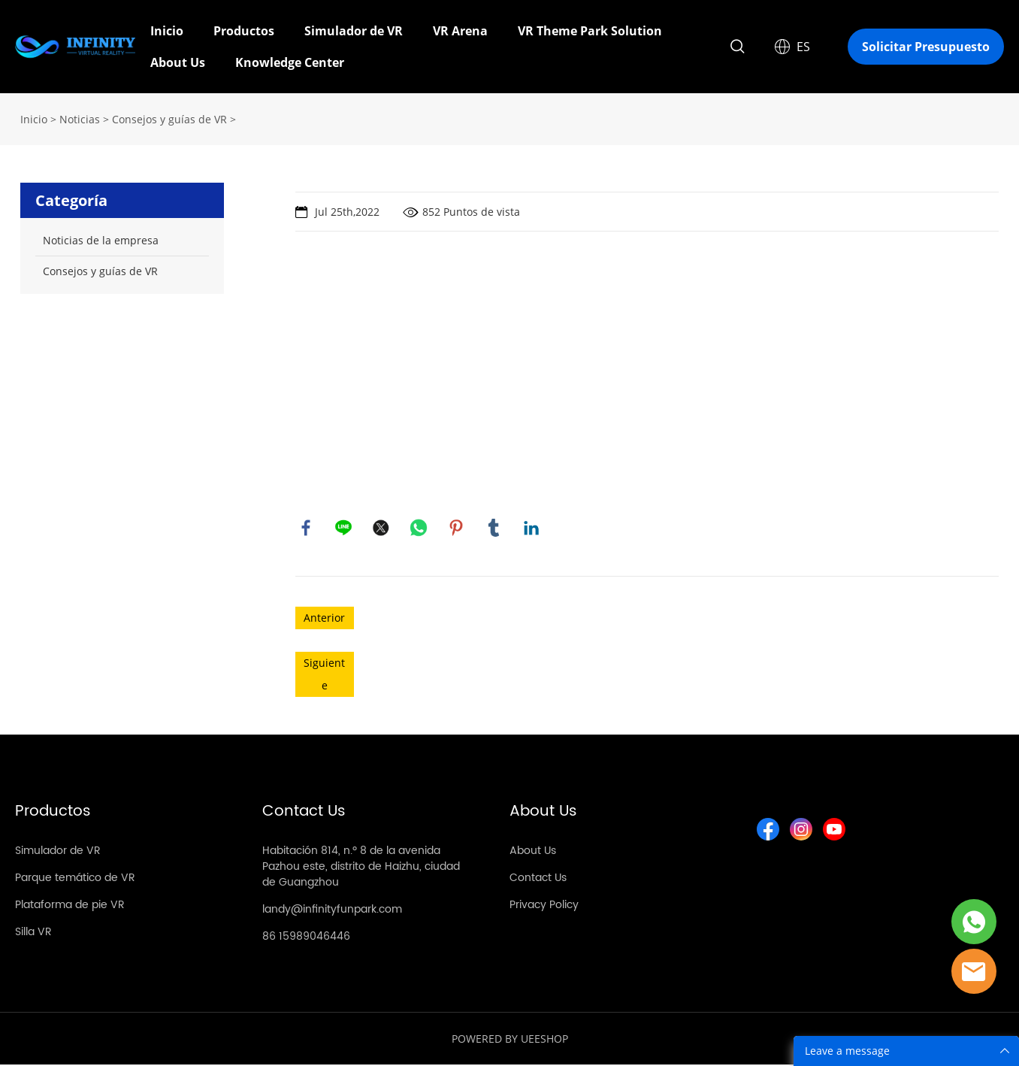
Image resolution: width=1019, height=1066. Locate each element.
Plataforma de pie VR (70, 906)
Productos (243, 31)
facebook (306, 528)
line (344, 528)
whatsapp (419, 528)
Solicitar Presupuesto (926, 46)
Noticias (79, 119)
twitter (381, 528)
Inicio (166, 31)
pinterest (457, 528)
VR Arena (460, 31)
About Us (177, 62)
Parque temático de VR (75, 879)
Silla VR (33, 933)
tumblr (494, 528)
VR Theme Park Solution (590, 31)
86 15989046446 (306, 937)
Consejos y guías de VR (169, 119)
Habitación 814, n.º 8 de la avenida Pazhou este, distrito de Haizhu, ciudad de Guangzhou (361, 867)
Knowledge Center (289, 62)
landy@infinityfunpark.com (332, 910)
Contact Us (538, 879)
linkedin (532, 528)
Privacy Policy (544, 906)
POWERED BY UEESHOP (510, 1040)
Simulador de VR (353, 31)
